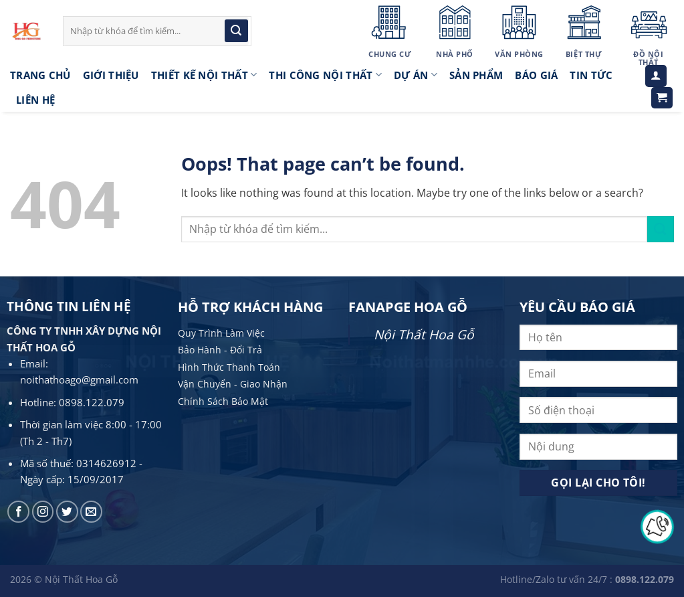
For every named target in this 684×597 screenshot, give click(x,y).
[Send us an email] (91, 512)
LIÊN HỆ (35, 99)
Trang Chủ (40, 75)
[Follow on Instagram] (43, 512)
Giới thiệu (111, 75)
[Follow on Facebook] (18, 512)
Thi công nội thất (325, 75)
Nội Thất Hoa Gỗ (424, 334)
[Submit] (236, 30)
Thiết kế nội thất (204, 75)
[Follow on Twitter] (67, 512)
